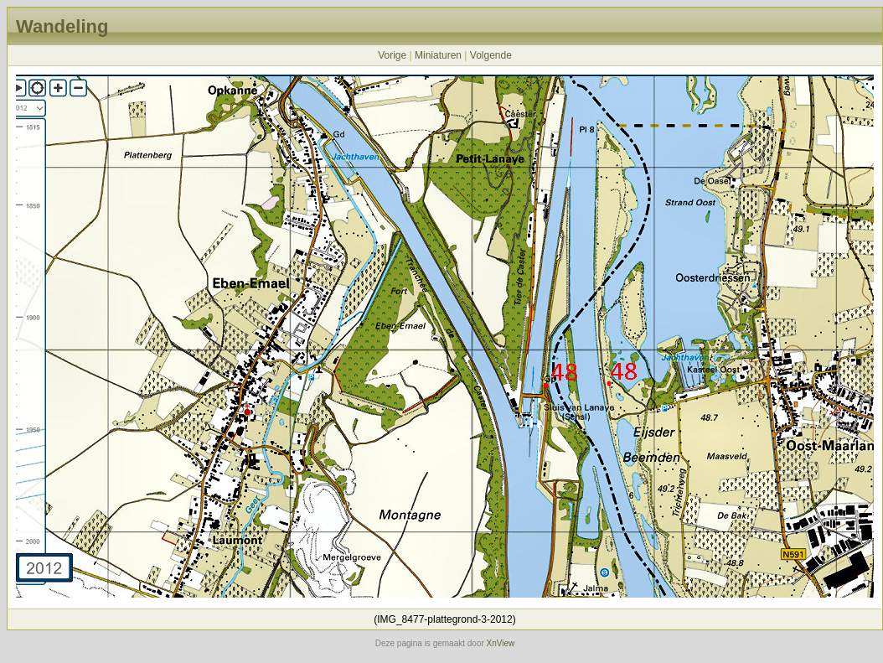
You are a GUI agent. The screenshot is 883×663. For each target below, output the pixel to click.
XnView (501, 643)
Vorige (392, 55)
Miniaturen (438, 55)
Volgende (491, 55)
